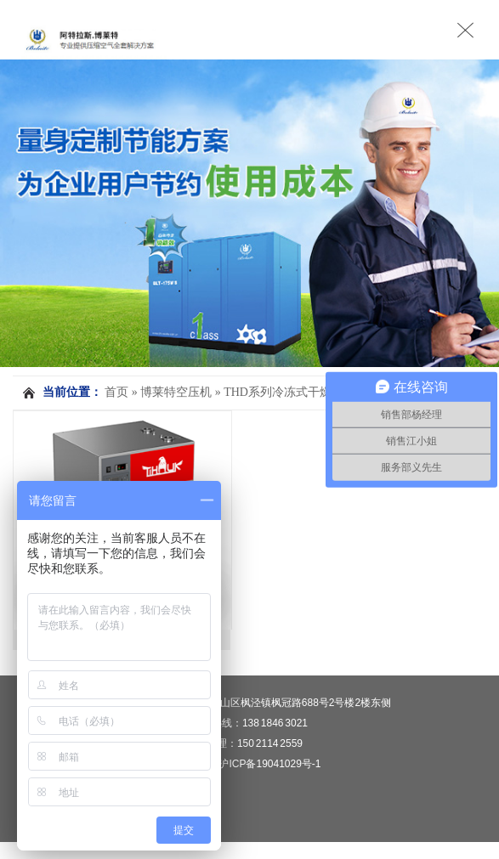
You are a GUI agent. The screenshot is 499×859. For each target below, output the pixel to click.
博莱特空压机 (176, 392)
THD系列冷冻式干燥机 (283, 392)
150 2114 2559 (270, 743)
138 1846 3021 (275, 723)
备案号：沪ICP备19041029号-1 (249, 764)
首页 (116, 392)
